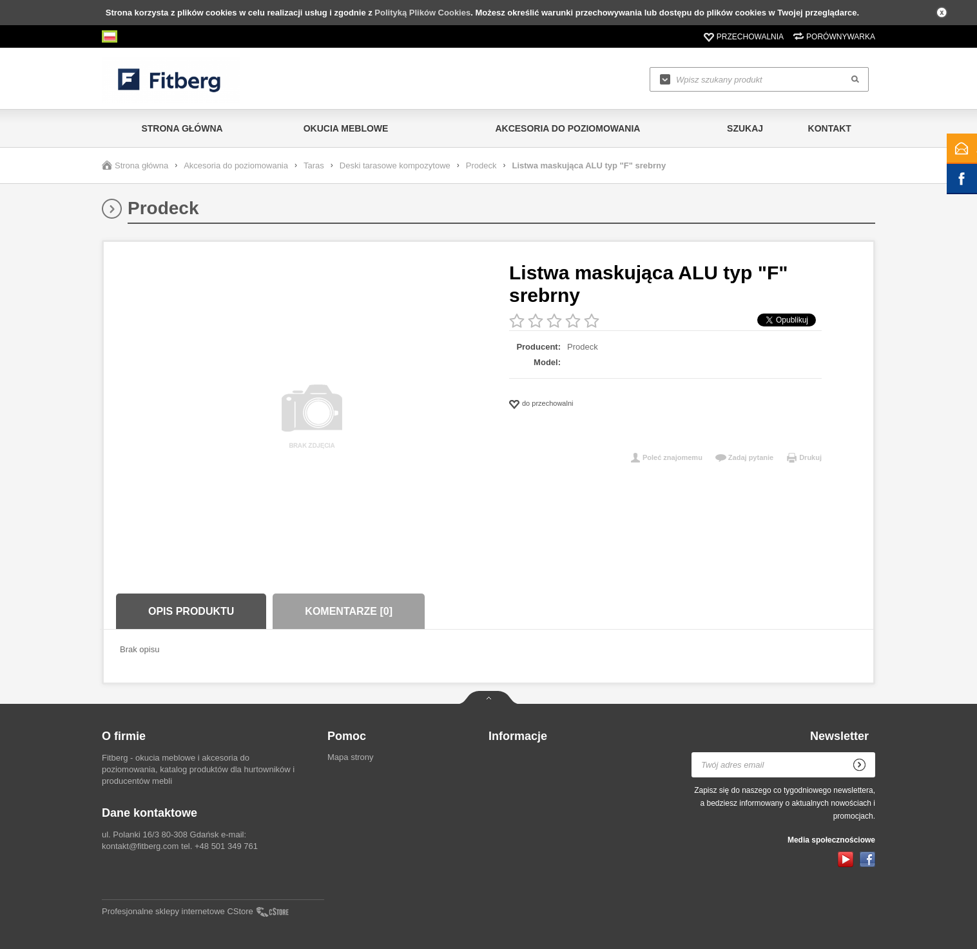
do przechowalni (548, 403)
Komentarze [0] (348, 611)
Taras (314, 165)
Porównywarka (840, 36)
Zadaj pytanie (750, 457)
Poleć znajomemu (672, 457)
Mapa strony (350, 757)
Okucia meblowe (346, 128)
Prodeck (481, 165)
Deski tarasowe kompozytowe (395, 165)
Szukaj (745, 128)
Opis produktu (191, 611)
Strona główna (181, 128)
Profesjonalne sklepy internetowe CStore (177, 911)
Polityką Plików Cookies (422, 12)
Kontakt (829, 128)
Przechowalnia (750, 36)
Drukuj (810, 457)
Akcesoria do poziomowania (567, 128)
